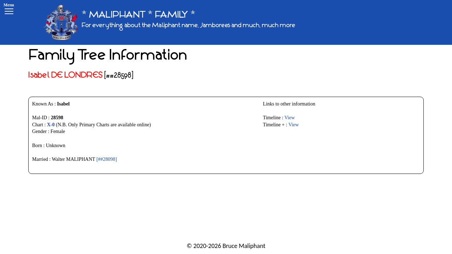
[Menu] (9, 10)
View (289, 117)
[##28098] (106, 159)
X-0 (51, 124)
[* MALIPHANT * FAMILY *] (169, 22)
